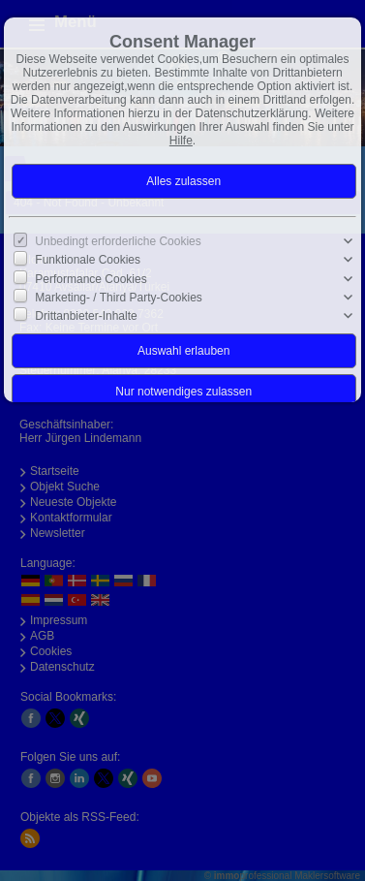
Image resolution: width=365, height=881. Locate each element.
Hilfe (181, 140)
